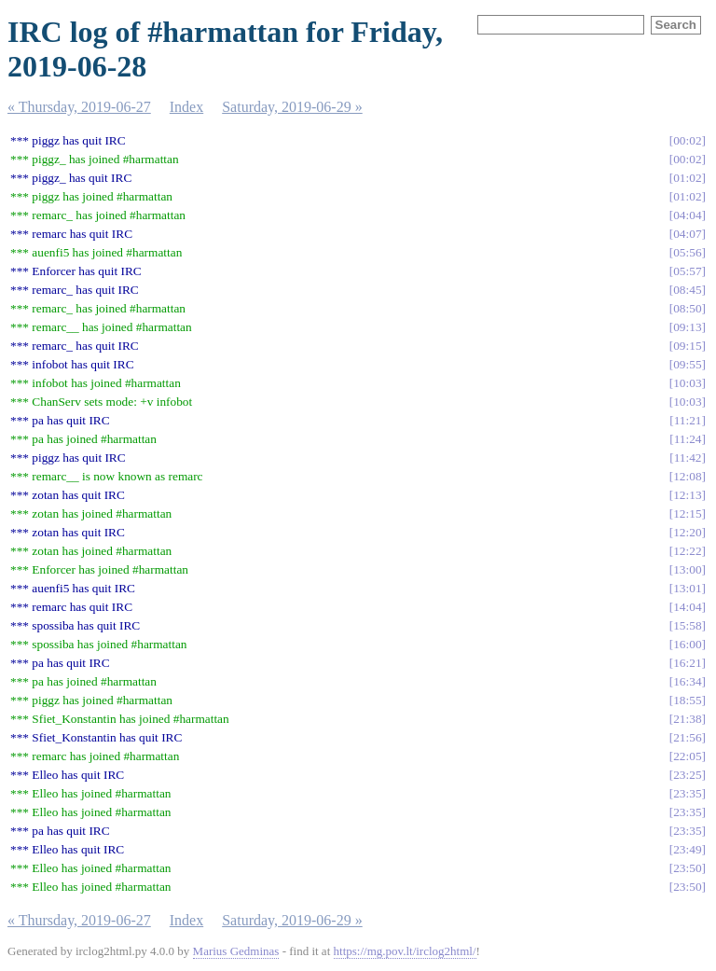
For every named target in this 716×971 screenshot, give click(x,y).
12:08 (687, 476)
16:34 (687, 681)
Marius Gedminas (236, 951)
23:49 (687, 849)
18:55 (687, 700)
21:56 (687, 737)
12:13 (687, 495)
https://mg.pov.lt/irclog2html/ (405, 951)
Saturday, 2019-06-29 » (292, 107)
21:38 (687, 719)
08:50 (687, 308)
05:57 (687, 271)
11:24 (688, 439)
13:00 (687, 569)
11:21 (688, 420)
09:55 (687, 364)
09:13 (687, 327)
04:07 (687, 234)
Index (186, 107)
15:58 (687, 625)
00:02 (687, 140)
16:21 (687, 663)
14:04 (687, 607)
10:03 (687, 383)
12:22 (687, 551)
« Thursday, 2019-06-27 (79, 107)
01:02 (687, 178)
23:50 (687, 868)
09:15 (687, 346)
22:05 (687, 756)
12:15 (687, 513)
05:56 (687, 252)
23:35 (687, 793)
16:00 (687, 644)
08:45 (687, 290)
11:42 (688, 458)
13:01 (687, 588)
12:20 (687, 532)
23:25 (687, 775)
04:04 (687, 215)
